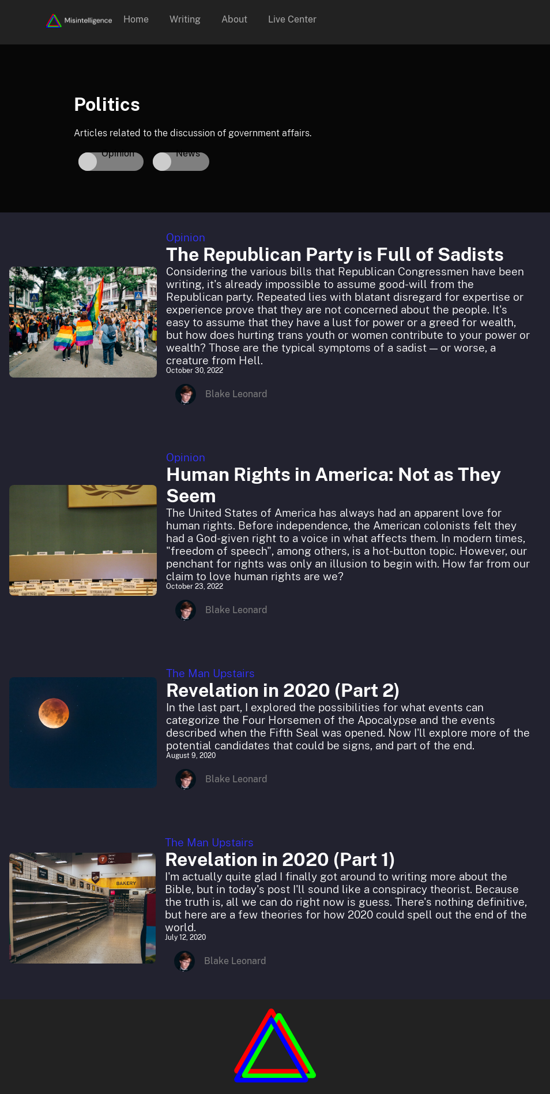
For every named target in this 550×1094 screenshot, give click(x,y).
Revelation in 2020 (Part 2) (283, 690)
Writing (185, 19)
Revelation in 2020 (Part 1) (280, 859)
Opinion (185, 237)
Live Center (292, 19)
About (234, 19)
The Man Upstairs (210, 673)
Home (136, 19)
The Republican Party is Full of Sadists (335, 254)
